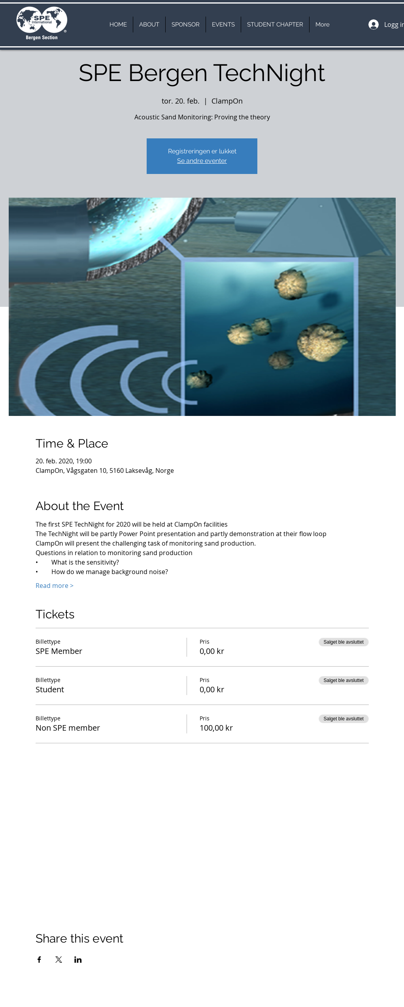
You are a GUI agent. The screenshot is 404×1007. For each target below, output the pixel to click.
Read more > (55, 585)
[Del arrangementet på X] (58, 959)
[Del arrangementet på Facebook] (39, 959)
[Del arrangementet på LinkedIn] (78, 959)
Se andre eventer (202, 160)
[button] (149, 24)
